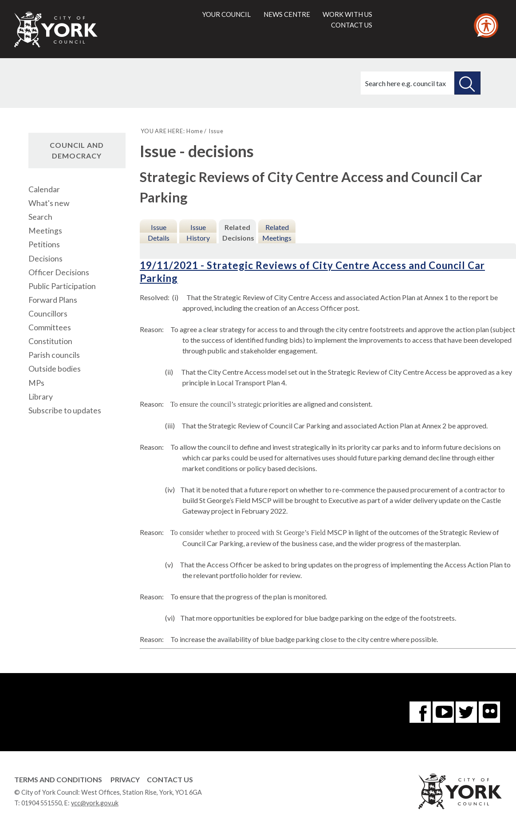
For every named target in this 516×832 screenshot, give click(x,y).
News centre (287, 14)
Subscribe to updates (64, 410)
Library (40, 396)
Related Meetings (276, 232)
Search (40, 217)
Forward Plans (52, 300)
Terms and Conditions (58, 779)
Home (194, 131)
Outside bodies (54, 368)
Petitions (44, 244)
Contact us (351, 25)
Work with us (347, 14)
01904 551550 (41, 803)
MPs (36, 383)
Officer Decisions (58, 272)
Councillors (47, 313)
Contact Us (170, 779)
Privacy (125, 779)
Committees (49, 327)
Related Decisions (238, 232)
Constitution (50, 341)
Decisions (45, 258)
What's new (48, 203)
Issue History (198, 232)
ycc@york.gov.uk (94, 803)
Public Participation (62, 286)
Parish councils (54, 355)
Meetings (45, 230)
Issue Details (158, 232)
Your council (226, 14)
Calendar (44, 189)
